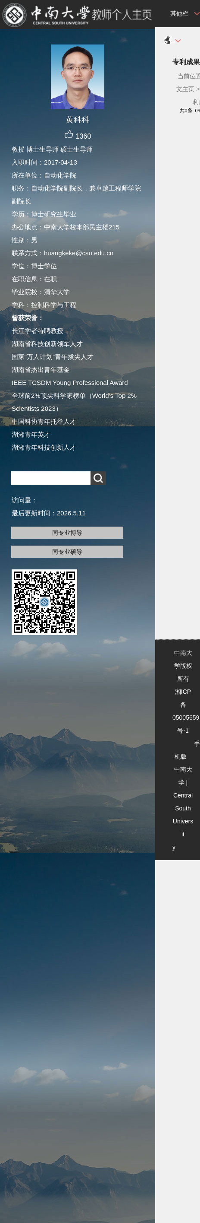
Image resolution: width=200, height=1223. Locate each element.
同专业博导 (67, 532)
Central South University (182, 821)
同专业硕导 (67, 551)
